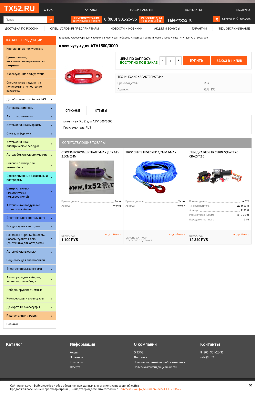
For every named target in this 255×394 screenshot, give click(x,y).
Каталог (91, 9)
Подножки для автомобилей (26, 260)
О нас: (49, 9)
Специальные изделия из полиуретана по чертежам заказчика (24, 86)
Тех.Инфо (242, 9)
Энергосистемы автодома (24, 268)
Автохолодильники (20, 116)
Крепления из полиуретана (25, 48)
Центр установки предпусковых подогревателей (18, 192)
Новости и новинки (126, 28)
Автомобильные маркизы (24, 125)
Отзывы (101, 110)
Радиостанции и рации (22, 315)
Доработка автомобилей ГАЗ (26, 99)
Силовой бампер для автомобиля (21, 165)
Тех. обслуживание (234, 28)
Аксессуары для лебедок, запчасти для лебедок (24, 279)
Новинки (12, 324)
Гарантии (199, 28)
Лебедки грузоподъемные (24, 290)
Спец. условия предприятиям (74, 28)
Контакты (193, 9)
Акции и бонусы (167, 28)
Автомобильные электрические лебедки (23, 144)
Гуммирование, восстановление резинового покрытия (26, 61)
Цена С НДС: (68, 235)
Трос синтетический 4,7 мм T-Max (150, 152)
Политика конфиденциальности (155, 367)
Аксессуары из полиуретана (25, 74)
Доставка (140, 357)
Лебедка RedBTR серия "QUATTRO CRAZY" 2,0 (213, 154)
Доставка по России (21, 28)
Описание (72, 110)
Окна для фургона (19, 133)
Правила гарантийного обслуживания (159, 362)
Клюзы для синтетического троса (150, 37)
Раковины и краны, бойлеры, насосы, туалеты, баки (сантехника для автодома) (26, 239)
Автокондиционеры (20, 107)
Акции (74, 352)
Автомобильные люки (21, 251)
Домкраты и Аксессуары (23, 307)
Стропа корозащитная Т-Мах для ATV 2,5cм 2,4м (90, 154)
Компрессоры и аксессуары (25, 298)
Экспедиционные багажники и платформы (27, 178)
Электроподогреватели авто (26, 217)
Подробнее (113, 234)
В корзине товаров (236, 19)
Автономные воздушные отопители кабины (23, 207)
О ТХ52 (138, 352)
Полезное (76, 357)
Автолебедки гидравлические (27, 154)
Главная (64, 37)
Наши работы (141, 9)
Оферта (75, 367)
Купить (196, 61)
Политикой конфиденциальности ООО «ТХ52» (150, 389)
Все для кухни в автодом (23, 226)
